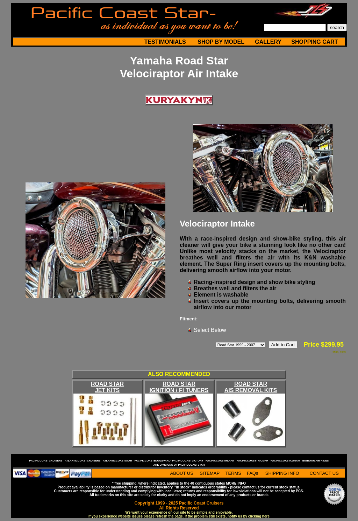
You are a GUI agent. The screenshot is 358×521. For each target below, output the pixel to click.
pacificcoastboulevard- (153, 460)
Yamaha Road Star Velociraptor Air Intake (179, 67)
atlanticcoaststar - (118, 460)
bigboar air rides (315, 460)
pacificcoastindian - (221, 460)
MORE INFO (236, 483)
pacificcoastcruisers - (47, 460)
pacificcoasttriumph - (254, 460)
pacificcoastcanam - (286, 460)
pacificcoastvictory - (189, 460)
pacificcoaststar (191, 464)
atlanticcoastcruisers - (84, 460)
